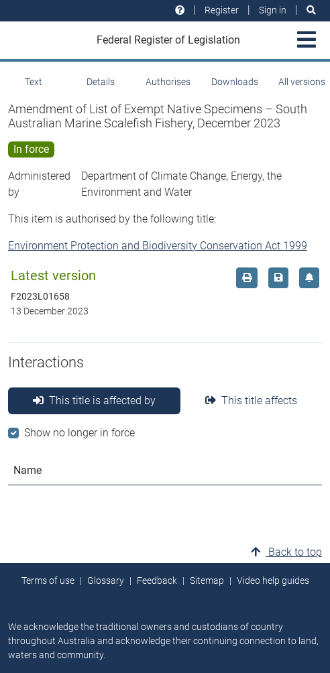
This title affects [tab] (251, 400)
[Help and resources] (179, 10)
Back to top (286, 552)
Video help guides (273, 580)
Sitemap (207, 580)
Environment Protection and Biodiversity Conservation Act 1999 (157, 245)
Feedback (157, 580)
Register (222, 10)
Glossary (105, 580)
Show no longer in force (79, 432)
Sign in (272, 10)
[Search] (311, 10)
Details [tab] (101, 81)
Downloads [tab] (234, 81)
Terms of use (47, 580)
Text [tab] (33, 81)
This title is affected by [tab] (94, 400)
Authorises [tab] (168, 81)
